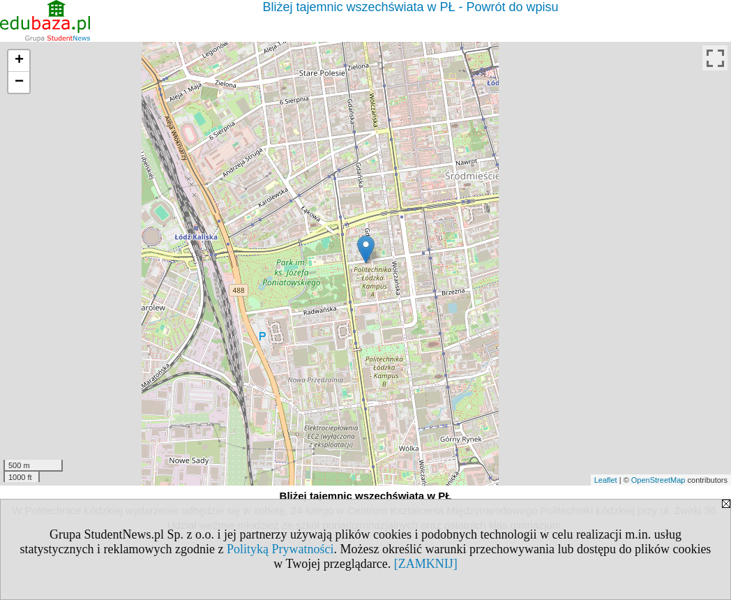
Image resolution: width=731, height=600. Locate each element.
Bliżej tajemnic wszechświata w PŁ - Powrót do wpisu (410, 7)
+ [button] (19, 60)
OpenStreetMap (658, 480)
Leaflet (605, 480)
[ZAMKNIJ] (426, 564)
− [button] (19, 82)
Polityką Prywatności (280, 549)
